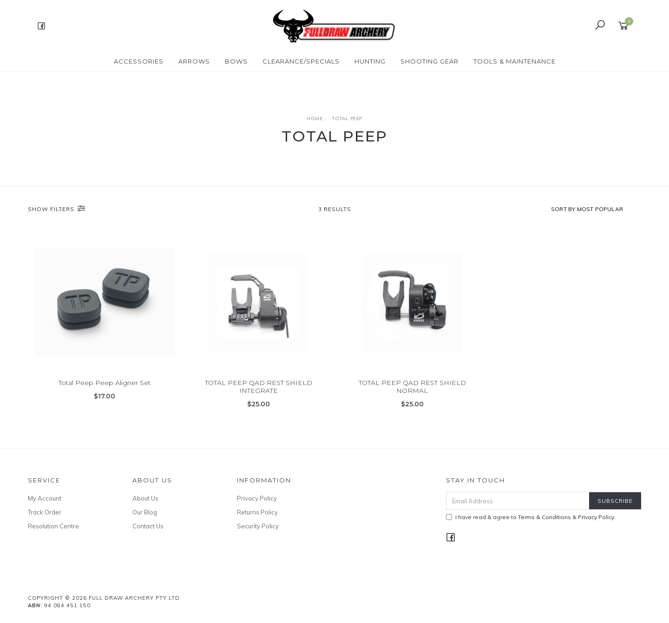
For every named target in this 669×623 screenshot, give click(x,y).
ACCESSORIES (139, 61)
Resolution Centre (53, 526)
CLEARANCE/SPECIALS (301, 61)
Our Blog (144, 512)
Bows (236, 61)
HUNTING (370, 61)
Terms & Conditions (544, 517)
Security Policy (258, 526)
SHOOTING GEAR (429, 61)
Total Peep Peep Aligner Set (105, 383)
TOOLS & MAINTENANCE (514, 61)
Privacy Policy (257, 498)
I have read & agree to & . (531, 517)
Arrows (194, 61)
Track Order (44, 512)
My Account (44, 498)
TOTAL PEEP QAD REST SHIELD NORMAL (412, 387)
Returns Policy (257, 512)
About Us (145, 498)
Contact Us (148, 526)
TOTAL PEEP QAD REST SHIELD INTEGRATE (258, 387)
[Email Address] (518, 501)
